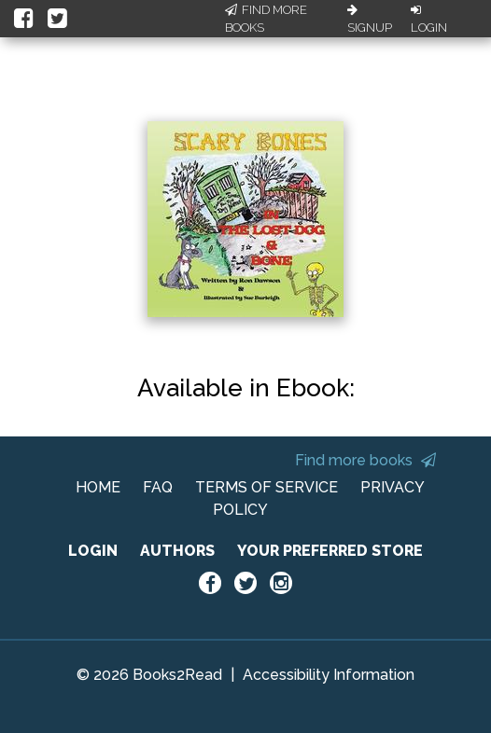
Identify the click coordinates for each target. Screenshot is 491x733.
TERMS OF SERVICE (266, 487)
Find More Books (266, 19)
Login (429, 19)
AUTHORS (177, 551)
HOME (98, 487)
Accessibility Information (328, 675)
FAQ (158, 487)
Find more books (365, 460)
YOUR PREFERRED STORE (330, 551)
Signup (369, 19)
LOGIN (93, 551)
